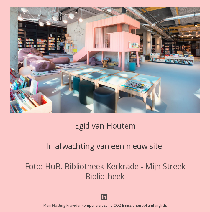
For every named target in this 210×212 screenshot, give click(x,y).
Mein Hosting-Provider (62, 205)
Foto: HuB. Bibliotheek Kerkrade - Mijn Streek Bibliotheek (105, 171)
